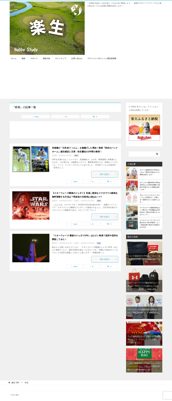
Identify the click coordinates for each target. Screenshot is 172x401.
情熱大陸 (46, 58)
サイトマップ (60, 58)
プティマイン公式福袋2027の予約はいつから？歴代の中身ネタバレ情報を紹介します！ (143, 312)
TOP (15, 383)
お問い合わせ (76, 58)
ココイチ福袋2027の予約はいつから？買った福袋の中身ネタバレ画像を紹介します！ (143, 259)
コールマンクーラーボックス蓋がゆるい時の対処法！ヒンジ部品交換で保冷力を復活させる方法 (150, 223)
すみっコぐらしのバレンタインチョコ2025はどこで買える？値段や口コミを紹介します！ (150, 198)
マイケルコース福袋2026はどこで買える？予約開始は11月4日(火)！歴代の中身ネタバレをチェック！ (150, 211)
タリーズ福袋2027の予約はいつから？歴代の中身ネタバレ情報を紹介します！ (150, 172)
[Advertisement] (86, 80)
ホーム (13, 58)
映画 (76, 155)
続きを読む (108, 174)
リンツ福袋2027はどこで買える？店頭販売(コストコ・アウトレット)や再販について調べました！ (143, 339)
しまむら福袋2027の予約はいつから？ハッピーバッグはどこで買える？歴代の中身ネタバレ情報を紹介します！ (143, 366)
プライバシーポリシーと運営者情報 (101, 58)
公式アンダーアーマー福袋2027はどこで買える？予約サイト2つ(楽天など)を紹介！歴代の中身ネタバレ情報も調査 (143, 286)
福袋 (23, 58)
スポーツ (34, 58)
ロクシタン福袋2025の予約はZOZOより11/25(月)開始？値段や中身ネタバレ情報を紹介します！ (150, 186)
